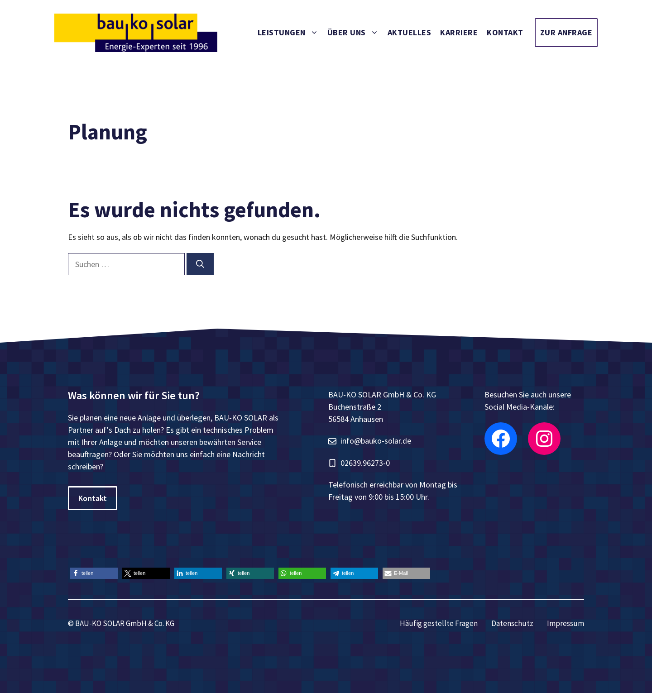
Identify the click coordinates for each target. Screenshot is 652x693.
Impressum (565, 623)
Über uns (355, 32)
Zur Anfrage (566, 32)
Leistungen (290, 32)
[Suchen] (200, 264)
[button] (94, 573)
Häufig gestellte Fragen (439, 623)
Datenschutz (512, 623)
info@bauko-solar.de (375, 440)
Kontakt (505, 32)
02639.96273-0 (365, 463)
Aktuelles (409, 32)
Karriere (459, 32)
